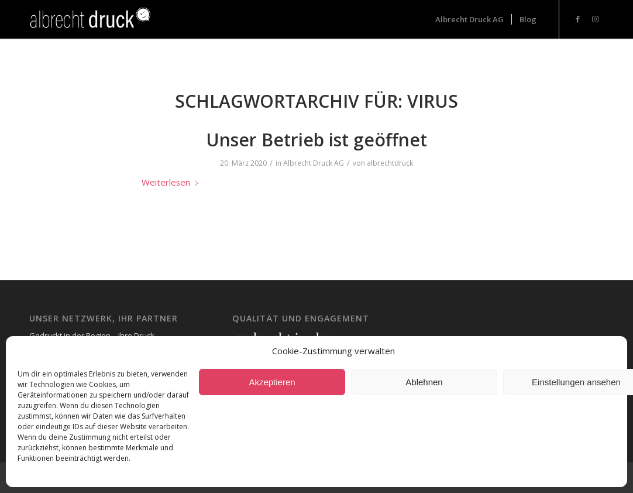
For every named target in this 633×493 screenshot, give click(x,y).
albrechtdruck (390, 163)
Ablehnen (423, 382)
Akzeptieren (272, 382)
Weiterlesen (170, 182)
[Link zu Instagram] (595, 19)
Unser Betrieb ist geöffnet (316, 140)
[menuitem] (469, 19)
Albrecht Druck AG (313, 163)
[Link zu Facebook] (577, 19)
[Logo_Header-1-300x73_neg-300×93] (91, 19)
